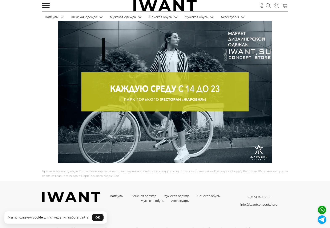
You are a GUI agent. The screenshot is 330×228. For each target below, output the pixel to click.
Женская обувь (160, 17)
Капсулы (51, 17)
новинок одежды (65, 171)
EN (261, 7)
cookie (38, 217)
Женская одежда (84, 17)
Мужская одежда (123, 17)
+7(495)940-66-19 (258, 197)
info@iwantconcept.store (258, 205)
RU (261, 4)
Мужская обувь (196, 17)
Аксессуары (230, 17)
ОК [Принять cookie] (97, 217)
